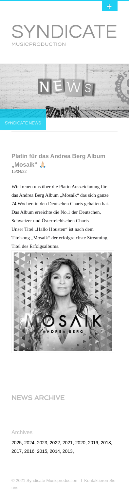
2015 (42, 451)
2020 (80, 442)
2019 (93, 442)
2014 (55, 451)
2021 (68, 442)
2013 (68, 451)
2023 (42, 442)
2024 (29, 442)
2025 (16, 442)
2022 (55, 442)
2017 (16, 451)
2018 (106, 442)
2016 (29, 451)
